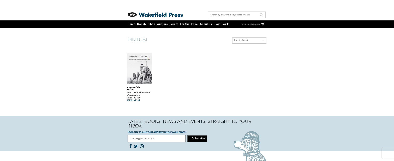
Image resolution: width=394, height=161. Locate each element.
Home (131, 24)
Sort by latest (249, 40)
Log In (225, 24)
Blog (217, 24)
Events (174, 24)
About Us (206, 24)
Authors (162, 24)
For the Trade (189, 24)
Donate (142, 24)
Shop (152, 24)
